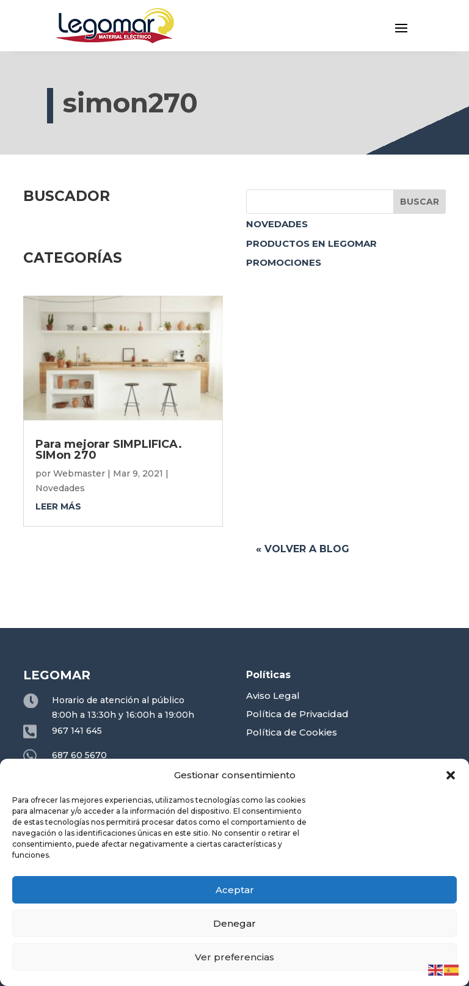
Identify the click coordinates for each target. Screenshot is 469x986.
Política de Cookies (291, 732)
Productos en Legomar (311, 243)
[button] (451, 775)
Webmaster (79, 473)
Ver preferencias (234, 957)
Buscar (419, 201)
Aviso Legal (273, 695)
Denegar (234, 923)
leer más (58, 506)
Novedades (277, 224)
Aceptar (235, 890)
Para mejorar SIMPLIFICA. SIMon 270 (108, 449)
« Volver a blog (302, 549)
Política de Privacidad (297, 714)
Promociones (283, 262)
